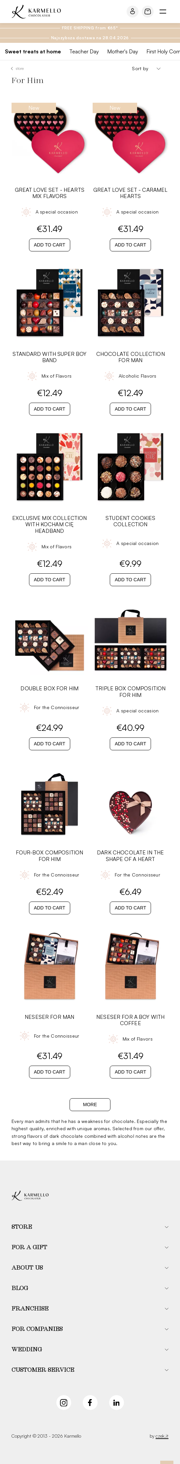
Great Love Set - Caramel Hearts (130, 193)
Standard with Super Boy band (49, 357)
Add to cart (49, 244)
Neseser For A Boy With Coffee (130, 1020)
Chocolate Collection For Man (130, 357)
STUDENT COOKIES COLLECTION (130, 521)
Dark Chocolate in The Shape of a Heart (130, 855)
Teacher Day (84, 51)
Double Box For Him (49, 688)
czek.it (162, 1436)
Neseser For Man (49, 1017)
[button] (90, 1227)
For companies (37, 1329)
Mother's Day (122, 51)
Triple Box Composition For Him (130, 691)
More (90, 1104)
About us (27, 1268)
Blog (20, 1288)
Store (20, 68)
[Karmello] (30, 1195)
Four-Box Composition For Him (49, 855)
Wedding (27, 1350)
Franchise (30, 1309)
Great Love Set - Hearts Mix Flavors (49, 193)
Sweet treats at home (33, 51)
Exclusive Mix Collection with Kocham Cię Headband (49, 524)
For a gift (29, 1247)
